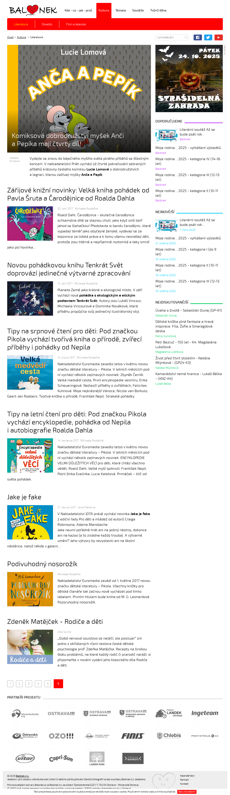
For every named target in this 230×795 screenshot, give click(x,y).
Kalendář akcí (187, 775)
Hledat (186, 37)
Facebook (198, 37)
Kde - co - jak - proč (78, 10)
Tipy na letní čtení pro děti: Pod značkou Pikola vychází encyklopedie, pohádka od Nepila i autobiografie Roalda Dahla (76, 422)
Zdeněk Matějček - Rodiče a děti (55, 622)
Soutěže (138, 10)
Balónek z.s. (19, 10)
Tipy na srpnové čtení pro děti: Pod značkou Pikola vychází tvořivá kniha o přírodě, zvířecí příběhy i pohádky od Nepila (74, 339)
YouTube (219, 37)
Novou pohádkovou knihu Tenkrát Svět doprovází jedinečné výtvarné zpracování (68, 269)
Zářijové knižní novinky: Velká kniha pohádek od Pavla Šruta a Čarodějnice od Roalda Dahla (78, 194)
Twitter (208, 37)
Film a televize (76, 24)
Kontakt (184, 783)
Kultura (104, 10)
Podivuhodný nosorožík (42, 564)
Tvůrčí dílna (158, 10)
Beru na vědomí (186, 791)
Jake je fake (24, 497)
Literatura (21, 24)
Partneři (184, 779)
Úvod (10, 37)
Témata (120, 10)
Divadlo (47, 24)
